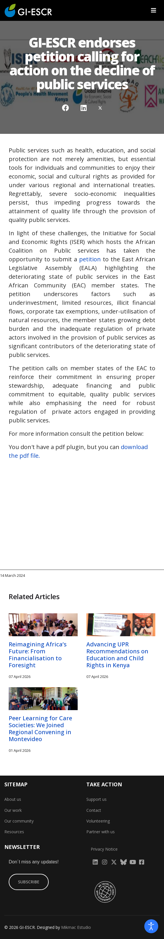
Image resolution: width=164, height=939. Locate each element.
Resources (14, 831)
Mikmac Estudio (76, 927)
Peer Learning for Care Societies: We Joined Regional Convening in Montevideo (40, 728)
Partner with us (100, 831)
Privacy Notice (104, 849)
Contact (93, 810)
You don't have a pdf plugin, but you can (78, 451)
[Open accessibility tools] (151, 926)
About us (12, 799)
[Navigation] (153, 10)
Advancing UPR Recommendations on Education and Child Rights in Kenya (117, 654)
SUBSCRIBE (28, 882)
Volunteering (98, 821)
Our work (13, 810)
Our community (19, 821)
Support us (96, 799)
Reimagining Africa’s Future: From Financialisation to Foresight (38, 654)
